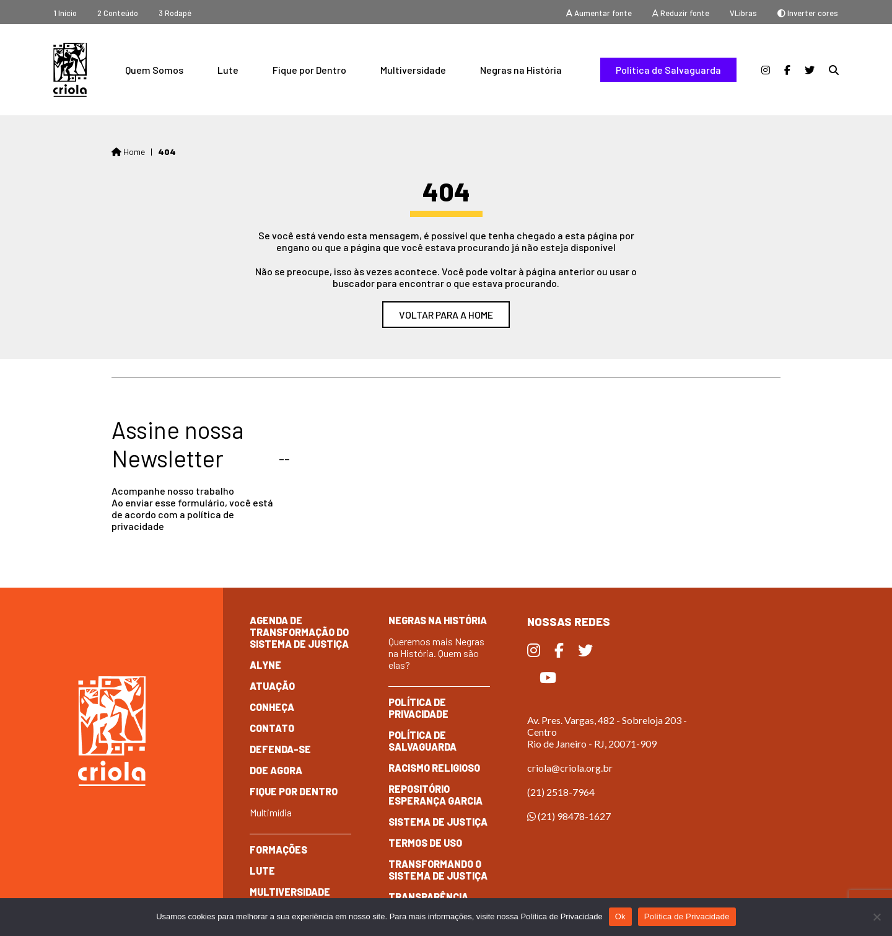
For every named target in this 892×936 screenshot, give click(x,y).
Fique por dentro (294, 791)
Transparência (428, 897)
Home (128, 151)
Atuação (272, 686)
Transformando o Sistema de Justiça (438, 869)
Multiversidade (413, 70)
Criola (70, 70)
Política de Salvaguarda (668, 70)
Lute (227, 70)
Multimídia (271, 812)
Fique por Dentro (309, 70)
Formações (278, 849)
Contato (272, 728)
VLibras (743, 13)
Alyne (265, 665)
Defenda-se (280, 749)
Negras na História (521, 70)
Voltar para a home (446, 314)
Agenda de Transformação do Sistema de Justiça (299, 632)
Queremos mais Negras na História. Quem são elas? (436, 653)
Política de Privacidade (418, 708)
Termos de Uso (425, 843)
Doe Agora (276, 770)
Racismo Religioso (434, 768)
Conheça (272, 707)
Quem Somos (154, 70)
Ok (620, 916)
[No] (876, 917)
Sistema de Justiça (438, 822)
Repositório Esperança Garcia (435, 794)
